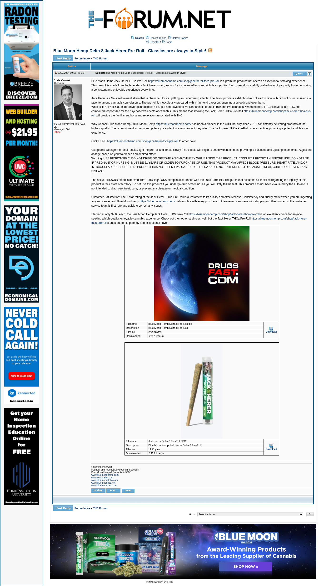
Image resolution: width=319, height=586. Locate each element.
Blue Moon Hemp (144, 124)
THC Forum (100, 58)
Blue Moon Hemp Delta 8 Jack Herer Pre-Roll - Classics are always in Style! (129, 50)
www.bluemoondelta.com (104, 480)
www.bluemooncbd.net (103, 482)
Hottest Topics (180, 38)
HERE (102, 141)
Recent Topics (158, 38)
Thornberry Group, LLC (163, 582)
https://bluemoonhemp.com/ (173, 124)
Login (167, 42)
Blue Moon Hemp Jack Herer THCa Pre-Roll (119, 81)
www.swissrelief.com (102, 477)
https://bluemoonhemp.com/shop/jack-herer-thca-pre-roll (183, 81)
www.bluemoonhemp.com (105, 475)
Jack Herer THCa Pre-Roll (226, 111)
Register (152, 42)
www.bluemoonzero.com (104, 485)
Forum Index (83, 58)
